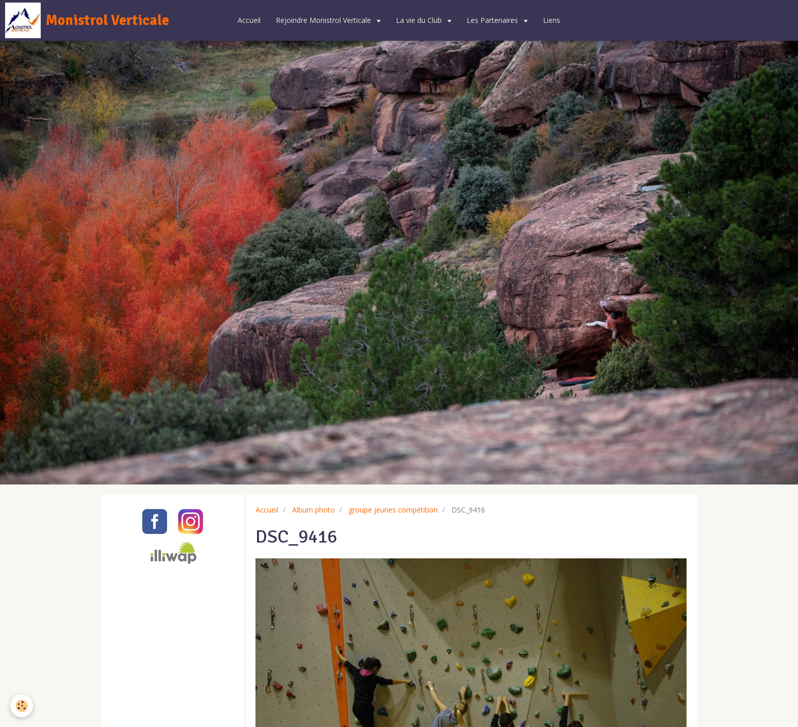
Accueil (249, 20)
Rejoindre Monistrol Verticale (324, 20)
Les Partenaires (493, 20)
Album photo (313, 510)
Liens (551, 20)
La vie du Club (420, 20)
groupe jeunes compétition (393, 510)
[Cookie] (21, 705)
